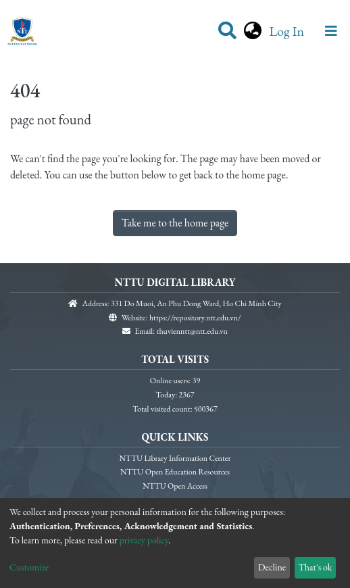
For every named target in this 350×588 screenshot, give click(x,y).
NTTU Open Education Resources (175, 471)
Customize (29, 567)
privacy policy (144, 540)
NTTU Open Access (175, 486)
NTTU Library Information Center (175, 458)
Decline (272, 567)
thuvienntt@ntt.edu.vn (192, 331)
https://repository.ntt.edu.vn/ (195, 317)
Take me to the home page (175, 223)
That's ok (315, 567)
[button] (252, 31)
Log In (288, 31)
